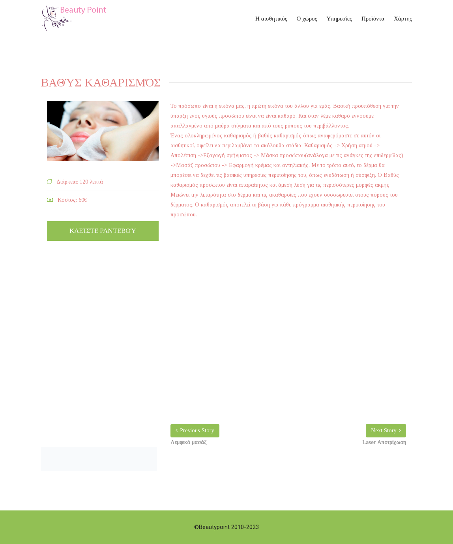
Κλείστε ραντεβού (102, 230)
